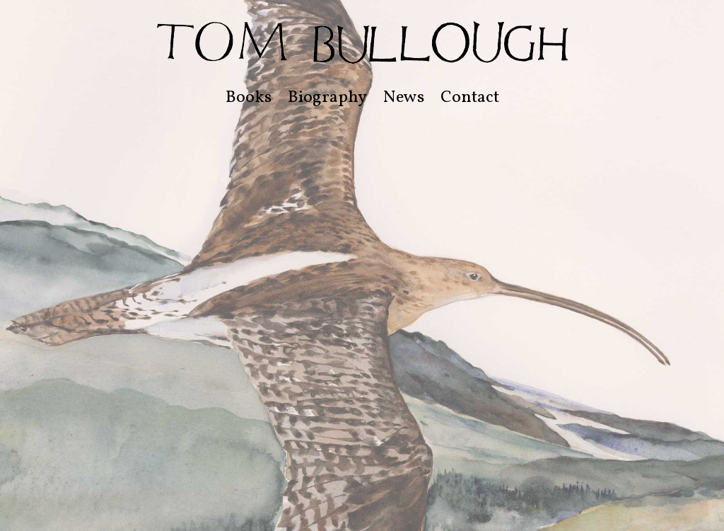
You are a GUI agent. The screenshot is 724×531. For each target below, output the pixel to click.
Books (249, 98)
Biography (327, 98)
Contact (469, 98)
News (403, 98)
